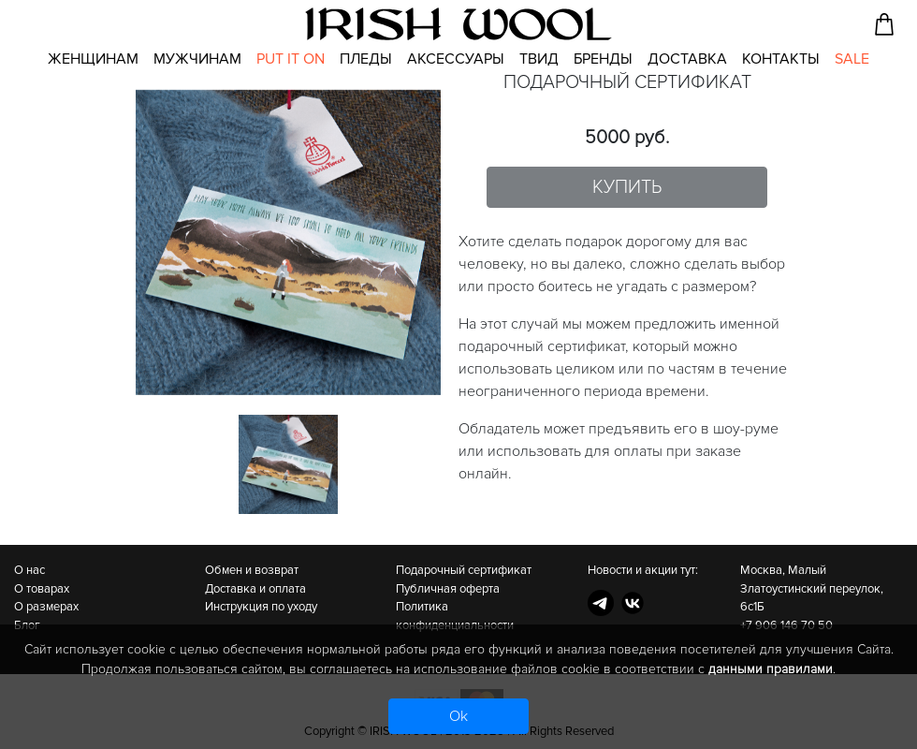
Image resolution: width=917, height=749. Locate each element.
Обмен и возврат (251, 570)
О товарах (41, 588)
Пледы (366, 59)
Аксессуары (455, 59)
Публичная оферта (448, 588)
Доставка (687, 59)
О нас (29, 570)
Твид (539, 59)
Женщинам (93, 59)
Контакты (781, 59)
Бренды (603, 59)
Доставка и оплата (255, 588)
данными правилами (770, 669)
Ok (458, 716)
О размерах (46, 606)
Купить (627, 187)
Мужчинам (197, 59)
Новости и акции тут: (643, 570)
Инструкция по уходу (261, 606)
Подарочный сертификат (463, 570)
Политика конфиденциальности (455, 616)
